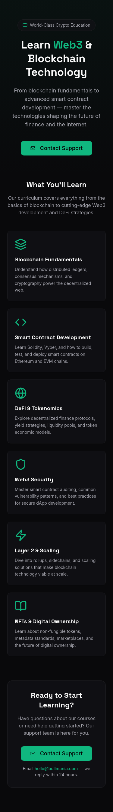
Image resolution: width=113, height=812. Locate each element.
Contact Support (56, 148)
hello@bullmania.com (56, 768)
